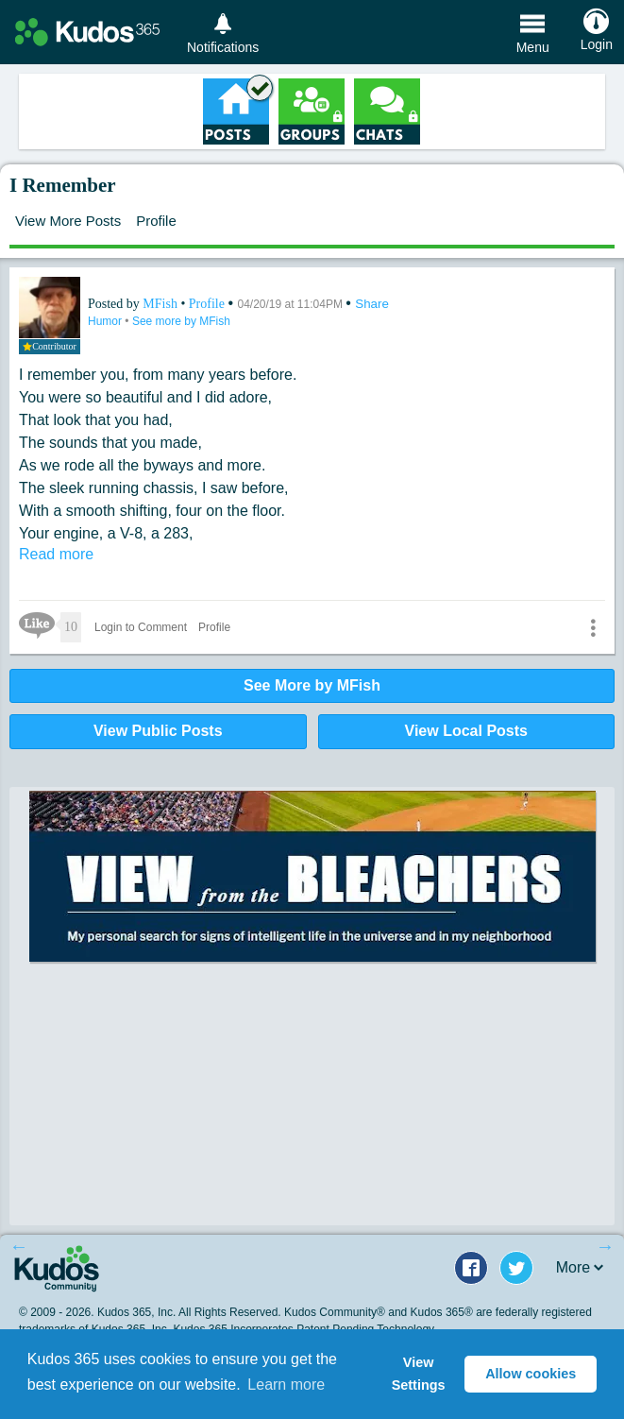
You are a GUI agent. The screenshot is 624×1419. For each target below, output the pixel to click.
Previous (18, 1246)
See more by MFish (181, 321)
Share (372, 304)
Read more (56, 554)
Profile (156, 221)
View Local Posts (466, 731)
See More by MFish (312, 685)
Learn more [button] (286, 1384)
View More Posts (68, 221)
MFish (161, 304)
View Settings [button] (419, 1374)
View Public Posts (158, 731)
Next (605, 1246)
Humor (106, 321)
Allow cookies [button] (530, 1373)
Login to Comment (140, 627)
